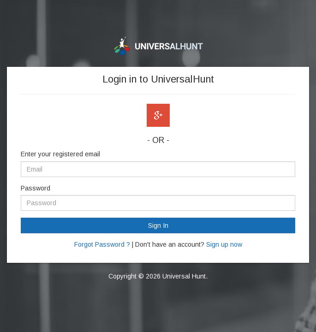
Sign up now (224, 244)
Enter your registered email (60, 154)
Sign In (158, 225)
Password (35, 188)
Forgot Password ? (102, 244)
